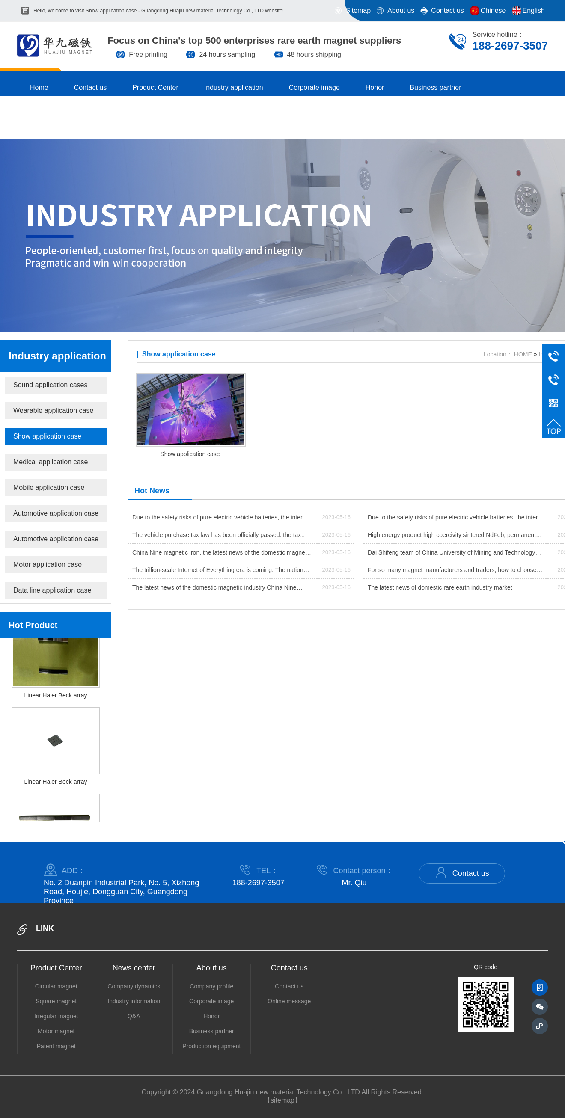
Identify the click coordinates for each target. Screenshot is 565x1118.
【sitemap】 (282, 1100)
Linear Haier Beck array (55, 703)
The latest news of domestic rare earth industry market (440, 587)
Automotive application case (55, 513)
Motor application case (47, 564)
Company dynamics (133, 986)
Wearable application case (53, 410)
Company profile (211, 986)
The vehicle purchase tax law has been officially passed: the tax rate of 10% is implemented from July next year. (216, 537)
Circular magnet (56, 986)
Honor (211, 1016)
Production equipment (211, 1046)
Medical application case (50, 462)
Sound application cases (50, 384)
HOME (523, 354)
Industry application (57, 356)
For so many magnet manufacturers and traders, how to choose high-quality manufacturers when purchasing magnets (452, 572)
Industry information (133, 1001)
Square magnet (56, 1001)
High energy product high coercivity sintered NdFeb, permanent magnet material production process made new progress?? (452, 537)
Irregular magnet (56, 1016)
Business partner (211, 1031)
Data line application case (52, 590)
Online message (289, 1001)
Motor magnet (56, 1031)
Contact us (461, 872)
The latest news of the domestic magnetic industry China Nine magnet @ (214, 590)
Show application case (47, 436)
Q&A (134, 1016)
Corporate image (211, 1001)
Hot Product (33, 625)
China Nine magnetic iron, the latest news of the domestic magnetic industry (221, 555)
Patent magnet (56, 1046)
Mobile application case (48, 487)
